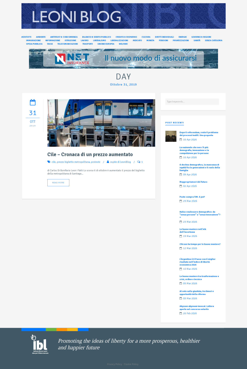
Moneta (150, 40)
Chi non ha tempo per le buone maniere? (200, 244)
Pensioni (163, 40)
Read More (58, 183)
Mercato (137, 40)
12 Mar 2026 (190, 248)
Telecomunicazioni (67, 44)
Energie (183, 37)
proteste (95, 162)
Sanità (197, 40)
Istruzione (70, 40)
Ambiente (41, 37)
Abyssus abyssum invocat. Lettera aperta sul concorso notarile (197, 307)
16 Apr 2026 (190, 139)
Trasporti (88, 44)
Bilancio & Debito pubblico (96, 37)
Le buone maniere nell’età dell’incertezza (193, 230)
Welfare (123, 44)
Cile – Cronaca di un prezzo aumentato (90, 154)
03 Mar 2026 (190, 298)
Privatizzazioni (181, 40)
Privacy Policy (114, 364)
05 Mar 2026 (190, 283)
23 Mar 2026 (190, 221)
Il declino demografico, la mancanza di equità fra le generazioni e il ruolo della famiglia (200, 167)
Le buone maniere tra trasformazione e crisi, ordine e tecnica (199, 277)
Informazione (52, 40)
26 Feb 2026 (190, 313)
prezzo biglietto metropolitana (73, 162)
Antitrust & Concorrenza (64, 37)
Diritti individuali (164, 37)
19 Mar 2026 (190, 236)
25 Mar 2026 (190, 201)
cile (54, 162)
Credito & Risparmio (126, 37)
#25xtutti (26, 37)
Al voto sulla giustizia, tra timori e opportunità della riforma (197, 292)
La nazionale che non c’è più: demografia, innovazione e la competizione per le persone (194, 150)
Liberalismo (99, 40)
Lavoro (84, 40)
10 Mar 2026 (190, 269)
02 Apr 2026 (190, 186)
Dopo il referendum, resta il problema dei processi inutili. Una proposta (199, 134)
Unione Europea (106, 44)
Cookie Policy (131, 364)
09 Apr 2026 (190, 174)
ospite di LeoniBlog (120, 162)
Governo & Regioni (201, 37)
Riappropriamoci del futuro (193, 182)
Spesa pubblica (34, 44)
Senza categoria (213, 40)
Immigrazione (33, 40)
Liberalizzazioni (119, 40)
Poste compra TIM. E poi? (192, 197)
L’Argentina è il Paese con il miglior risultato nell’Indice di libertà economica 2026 (197, 262)
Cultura (146, 37)
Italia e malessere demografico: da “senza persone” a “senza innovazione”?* (200, 214)
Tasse (50, 44)
